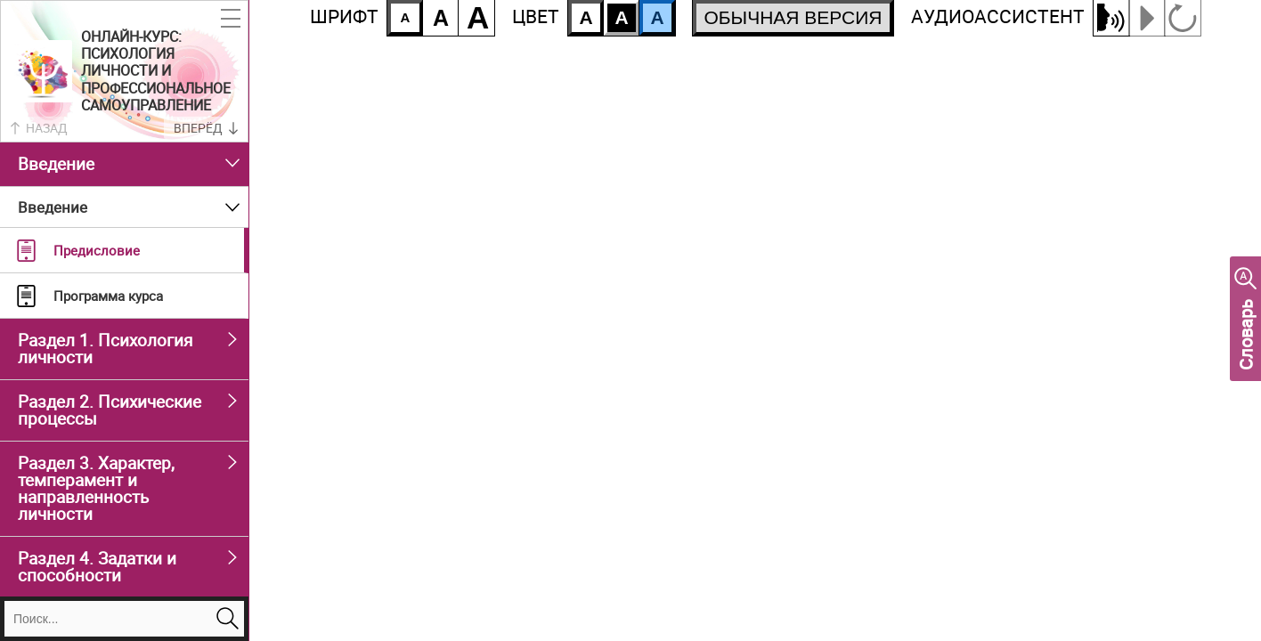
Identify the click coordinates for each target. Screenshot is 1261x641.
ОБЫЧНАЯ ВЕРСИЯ (793, 17)
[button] (230, 19)
